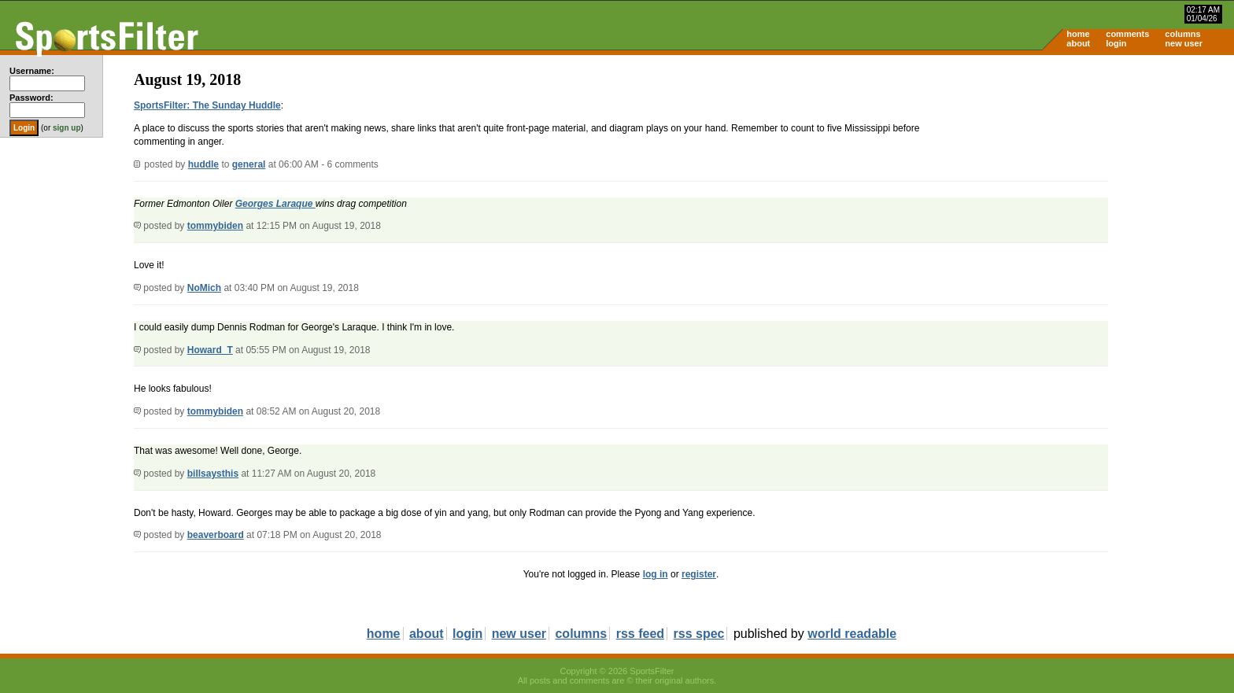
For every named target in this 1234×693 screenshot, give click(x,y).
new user (1184, 43)
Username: (31, 71)
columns (1182, 34)
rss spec (699, 633)
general (249, 164)
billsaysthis (212, 473)
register (699, 574)
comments (1127, 34)
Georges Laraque (275, 203)
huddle (203, 164)
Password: (31, 97)
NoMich (204, 287)
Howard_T (210, 350)
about (1078, 43)
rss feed (640, 633)
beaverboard (215, 534)
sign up (67, 127)
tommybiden (215, 225)
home (1077, 34)
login (1116, 43)
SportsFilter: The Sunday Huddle (207, 105)
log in (655, 574)
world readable (851, 633)
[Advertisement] (1100, 178)
